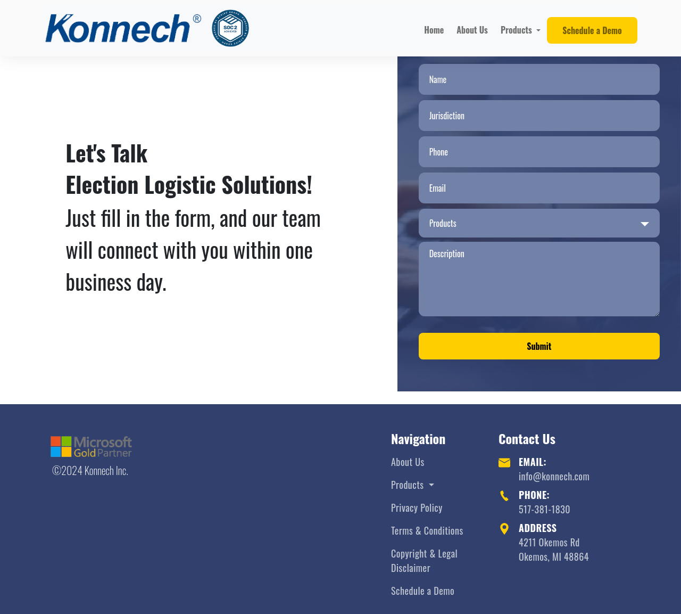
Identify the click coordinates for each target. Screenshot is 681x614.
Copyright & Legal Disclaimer (424, 560)
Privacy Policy (417, 507)
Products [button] (517, 29)
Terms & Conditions (427, 530)
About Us (472, 29)
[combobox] (539, 223)
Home (434, 29)
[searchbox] (531, 223)
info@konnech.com (554, 476)
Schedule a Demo (592, 30)
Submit (539, 346)
